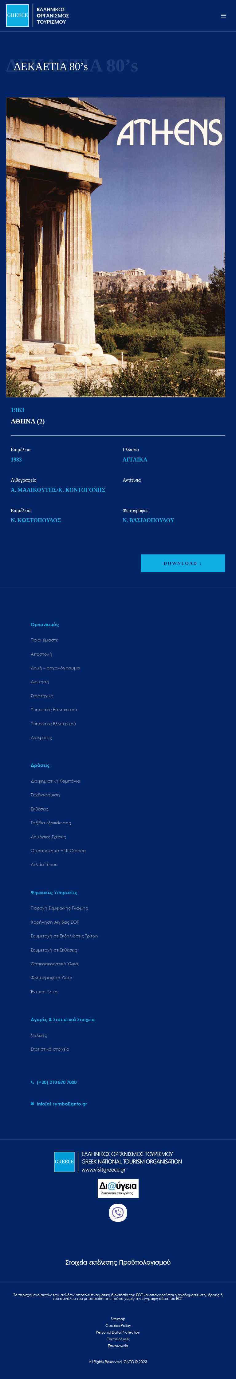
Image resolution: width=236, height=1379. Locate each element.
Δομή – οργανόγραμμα (55, 668)
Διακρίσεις (41, 737)
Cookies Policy (118, 1325)
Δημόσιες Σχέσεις (48, 837)
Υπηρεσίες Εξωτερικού (53, 723)
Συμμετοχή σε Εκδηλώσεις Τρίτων (65, 936)
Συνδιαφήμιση (45, 795)
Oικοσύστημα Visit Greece (58, 850)
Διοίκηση (40, 681)
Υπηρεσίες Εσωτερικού (54, 709)
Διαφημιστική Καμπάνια (55, 781)
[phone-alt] (54, 1082)
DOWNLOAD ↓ (183, 563)
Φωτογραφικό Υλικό (51, 977)
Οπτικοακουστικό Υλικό (54, 964)
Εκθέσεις (39, 809)
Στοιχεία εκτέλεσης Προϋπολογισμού (118, 1262)
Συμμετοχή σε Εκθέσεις (54, 950)
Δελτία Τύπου (44, 864)
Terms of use (118, 1339)
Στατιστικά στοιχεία (50, 1049)
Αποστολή (41, 654)
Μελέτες (39, 1035)
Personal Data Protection (118, 1332)
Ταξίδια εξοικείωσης (51, 822)
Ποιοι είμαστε (44, 640)
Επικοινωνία (118, 1345)
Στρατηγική (42, 696)
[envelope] (59, 1104)
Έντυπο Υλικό (44, 991)
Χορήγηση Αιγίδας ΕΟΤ (55, 922)
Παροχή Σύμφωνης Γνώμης (59, 908)
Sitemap (118, 1318)
